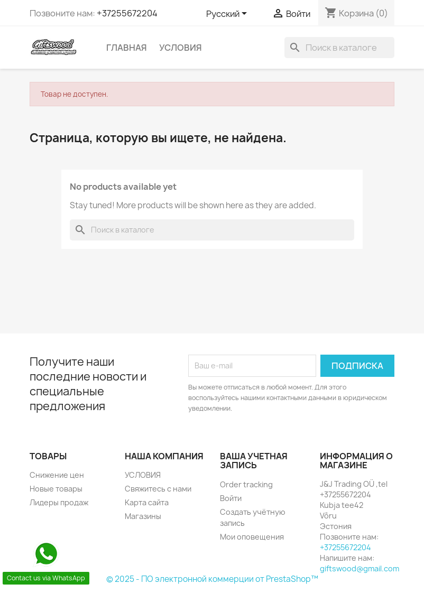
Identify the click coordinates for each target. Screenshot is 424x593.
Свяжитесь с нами (158, 489)
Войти (231, 498)
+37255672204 (127, 13)
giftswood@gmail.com (359, 568)
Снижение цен (57, 475)
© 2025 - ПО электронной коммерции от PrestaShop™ (212, 579)
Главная (126, 47)
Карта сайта (147, 502)
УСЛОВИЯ (180, 47)
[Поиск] (339, 47)
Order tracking (246, 484)
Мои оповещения (252, 537)
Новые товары (56, 489)
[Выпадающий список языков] (228, 14)
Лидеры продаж (59, 502)
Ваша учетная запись (254, 460)
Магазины (143, 516)
